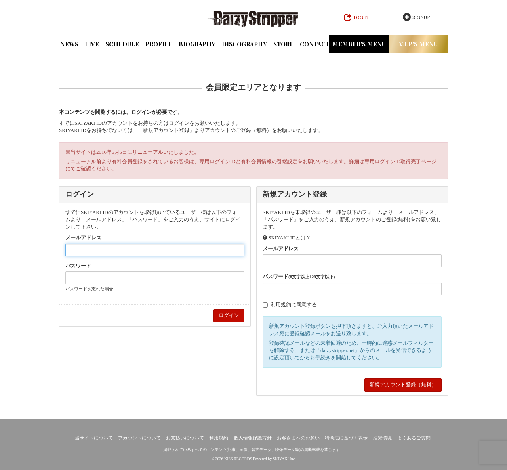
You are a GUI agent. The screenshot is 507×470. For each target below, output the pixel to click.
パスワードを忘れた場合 (89, 289)
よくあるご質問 (414, 438)
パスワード (78, 266)
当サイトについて (94, 438)
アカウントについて (139, 438)
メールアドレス (83, 238)
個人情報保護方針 (253, 438)
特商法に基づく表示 (346, 438)
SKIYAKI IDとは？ (289, 238)
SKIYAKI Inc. (284, 459)
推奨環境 (382, 438)
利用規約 (281, 305)
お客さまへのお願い (298, 438)
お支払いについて (185, 438)
